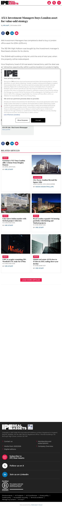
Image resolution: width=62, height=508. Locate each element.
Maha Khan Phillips (45, 187)
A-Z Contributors (31, 495)
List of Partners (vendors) (12, 114)
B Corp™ (21, 499)
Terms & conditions (37, 497)
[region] (31, 97)
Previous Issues (7, 495)
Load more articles (31, 280)
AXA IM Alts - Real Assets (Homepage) (14, 127)
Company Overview (45, 446)
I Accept (38, 120)
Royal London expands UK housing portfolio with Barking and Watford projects (46, 221)
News (5, 158)
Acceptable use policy (21, 497)
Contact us (8, 441)
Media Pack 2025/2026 (12, 446)
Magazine (37, 177)
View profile (6, 129)
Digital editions (10, 449)
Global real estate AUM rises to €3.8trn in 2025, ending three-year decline (45, 261)
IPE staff (6, 25)
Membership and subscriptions (44, 442)
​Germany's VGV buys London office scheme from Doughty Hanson (13, 163)
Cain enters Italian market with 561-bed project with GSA (14, 220)
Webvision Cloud (36, 505)
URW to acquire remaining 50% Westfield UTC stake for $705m (14, 260)
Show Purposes (23, 120)
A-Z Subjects (19, 495)
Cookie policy (6, 497)
